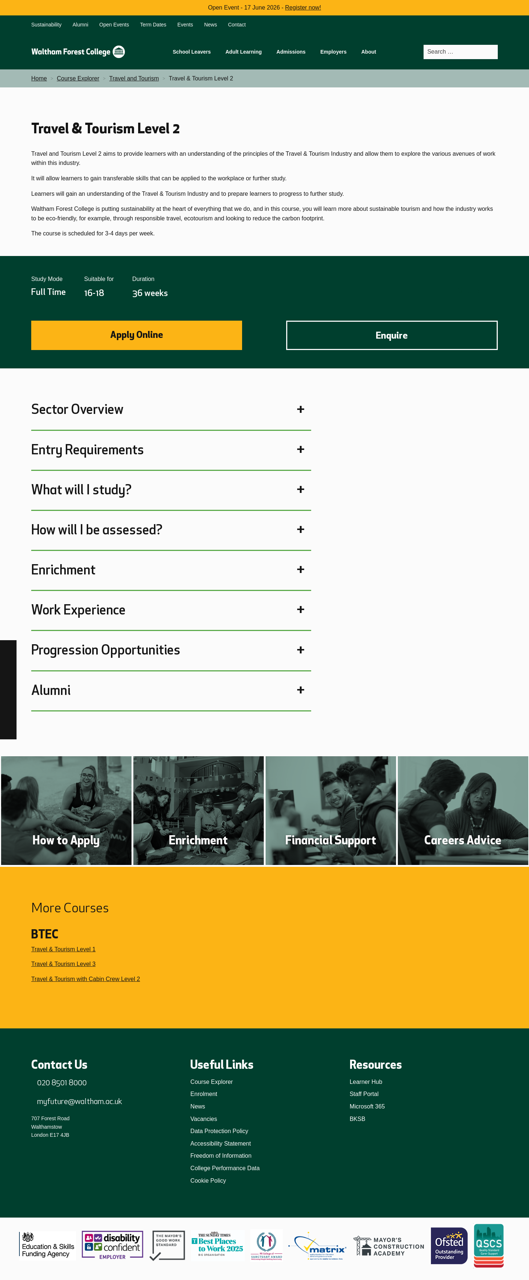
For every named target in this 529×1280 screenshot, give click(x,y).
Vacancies (203, 1119)
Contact (237, 25)
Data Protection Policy (219, 1131)
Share (468, 290)
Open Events (114, 25)
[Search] (492, 52)
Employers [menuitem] (333, 52)
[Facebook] (8, 648)
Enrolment (203, 1094)
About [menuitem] (368, 52)
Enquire (392, 335)
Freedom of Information (220, 1156)
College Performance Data (225, 1168)
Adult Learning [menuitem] (244, 52)
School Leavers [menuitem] (192, 52)
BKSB (358, 1119)
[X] (8, 731)
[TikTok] (8, 681)
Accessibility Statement (220, 1143)
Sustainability (46, 25)
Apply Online (136, 334)
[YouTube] (8, 714)
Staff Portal (364, 1094)
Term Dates (153, 25)
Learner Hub (366, 1082)
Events (185, 25)
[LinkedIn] (8, 698)
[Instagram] (8, 665)
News (210, 25)
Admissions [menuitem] (291, 52)
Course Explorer (211, 1082)
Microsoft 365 (367, 1106)
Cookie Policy (208, 1181)
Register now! (303, 7)
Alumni (81, 25)
